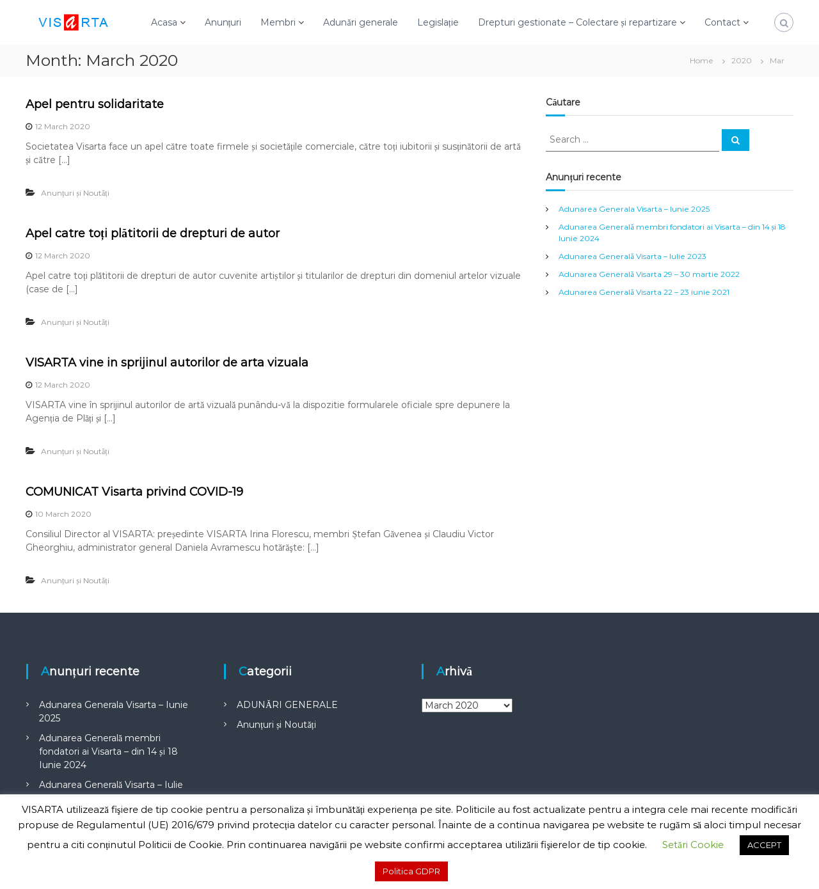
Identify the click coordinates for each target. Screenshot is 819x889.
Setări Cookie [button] (693, 844)
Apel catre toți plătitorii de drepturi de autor (153, 233)
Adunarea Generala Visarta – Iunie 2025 (634, 209)
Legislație (438, 22)
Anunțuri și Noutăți (75, 193)
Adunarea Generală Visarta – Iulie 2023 (632, 256)
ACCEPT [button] (764, 845)
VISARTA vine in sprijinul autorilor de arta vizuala (167, 363)
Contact (722, 22)
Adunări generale (360, 22)
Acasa (164, 22)
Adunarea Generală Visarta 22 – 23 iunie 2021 (644, 292)
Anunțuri (223, 22)
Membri (278, 22)
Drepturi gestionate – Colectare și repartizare (577, 22)
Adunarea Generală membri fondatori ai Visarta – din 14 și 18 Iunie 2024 (108, 751)
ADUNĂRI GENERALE (287, 705)
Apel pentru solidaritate (95, 104)
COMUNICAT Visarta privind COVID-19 (134, 492)
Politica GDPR (411, 871)
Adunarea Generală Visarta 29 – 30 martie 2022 (649, 274)
